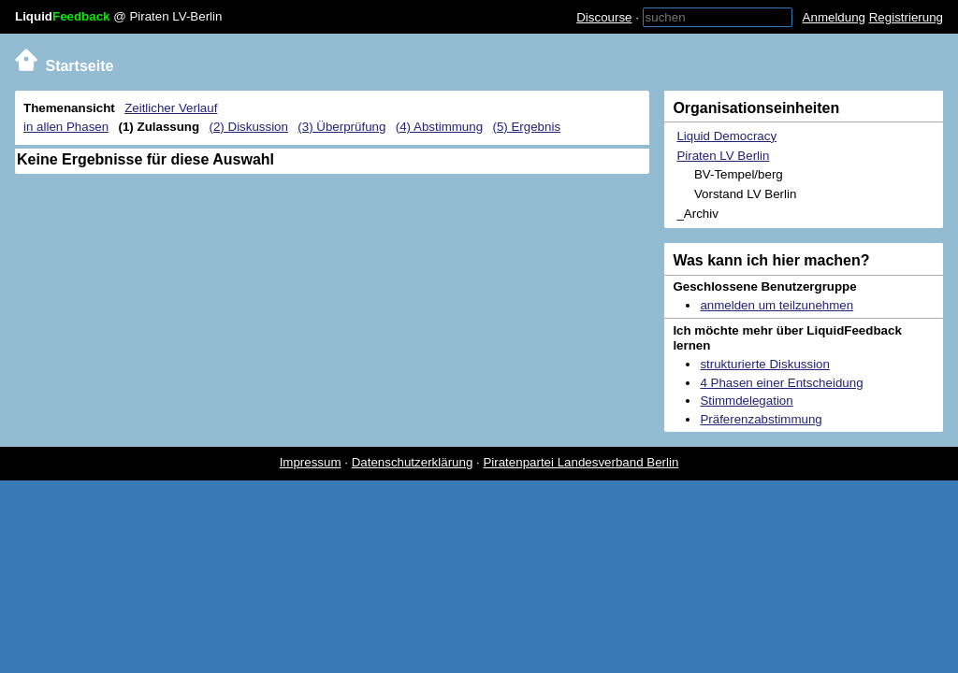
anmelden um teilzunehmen (776, 305)
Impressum (310, 462)
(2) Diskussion (249, 127)
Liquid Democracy (726, 136)
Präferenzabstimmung (760, 419)
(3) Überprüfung (341, 127)
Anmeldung (834, 17)
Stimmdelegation (746, 401)
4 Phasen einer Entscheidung (781, 383)
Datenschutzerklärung (412, 462)
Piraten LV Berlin (722, 156)
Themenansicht (69, 108)
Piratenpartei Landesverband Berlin (580, 462)
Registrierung (906, 17)
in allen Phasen (66, 127)
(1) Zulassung (159, 127)
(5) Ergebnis (526, 127)
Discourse (603, 17)
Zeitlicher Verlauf (170, 108)
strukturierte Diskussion (765, 364)
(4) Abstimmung (439, 127)
